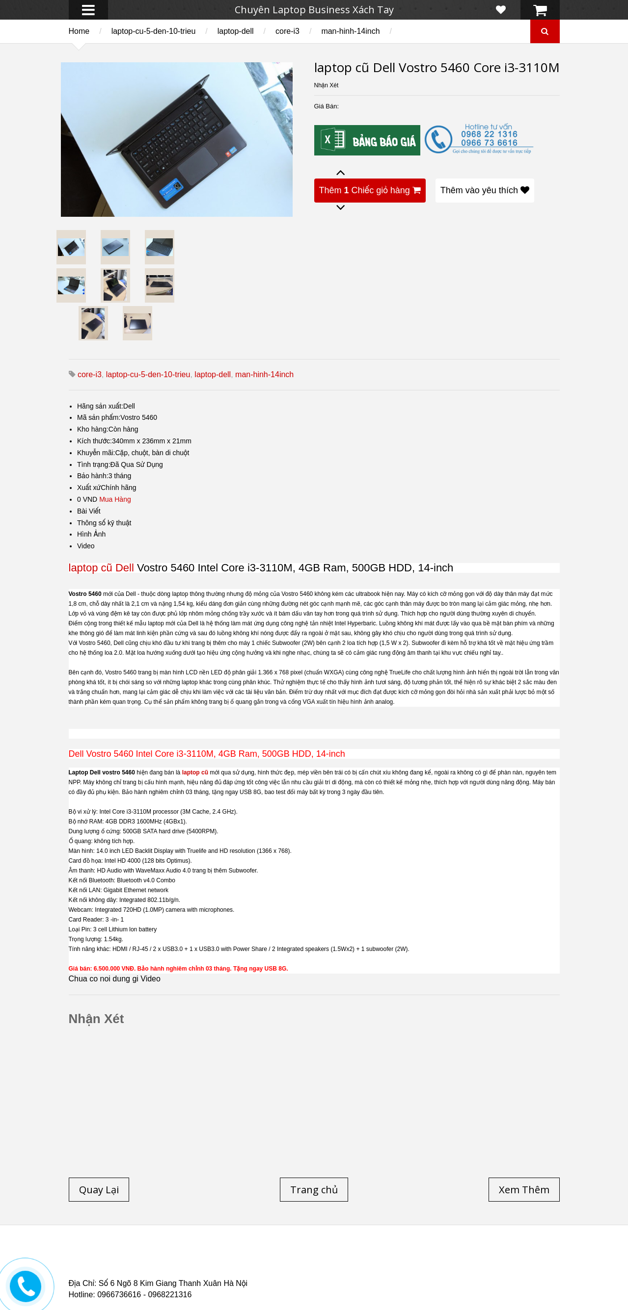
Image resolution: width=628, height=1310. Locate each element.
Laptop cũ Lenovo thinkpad (310, 1257)
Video (86, 546)
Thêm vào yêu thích (484, 190)
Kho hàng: (93, 429)
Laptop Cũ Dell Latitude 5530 (155, 1275)
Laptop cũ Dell (217, 1257)
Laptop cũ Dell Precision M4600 (355, 1263)
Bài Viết (89, 511)
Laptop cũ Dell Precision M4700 (481, 1263)
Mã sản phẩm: (98, 417)
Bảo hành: (93, 476)
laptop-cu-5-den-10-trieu (153, 31)
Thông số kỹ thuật (104, 523)
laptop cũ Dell (101, 568)
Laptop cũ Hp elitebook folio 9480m (222, 1263)
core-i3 (287, 31)
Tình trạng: (93, 464)
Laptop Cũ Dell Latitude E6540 (139, 1269)
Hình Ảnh (91, 534)
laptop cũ (195, 772)
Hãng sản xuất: (100, 406)
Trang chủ (86, 1257)
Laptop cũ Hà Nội (461, 1257)
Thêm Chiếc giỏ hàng (370, 190)
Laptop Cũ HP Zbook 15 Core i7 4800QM (272, 1269)
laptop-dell (236, 31)
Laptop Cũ (394, 1257)
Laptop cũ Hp (148, 1257)
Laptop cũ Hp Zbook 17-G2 (397, 1269)
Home (79, 31)
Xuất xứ (89, 487)
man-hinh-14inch (350, 31)
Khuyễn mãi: (96, 453)
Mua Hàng (115, 499)
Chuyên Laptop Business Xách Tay (314, 9)
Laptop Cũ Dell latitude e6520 (274, 1275)
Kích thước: (94, 441)
